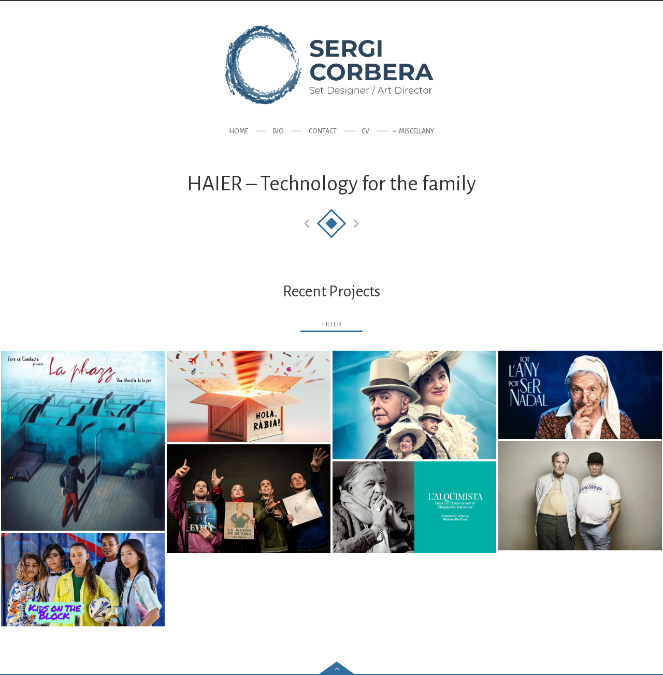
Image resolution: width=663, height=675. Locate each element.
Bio (278, 131)
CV (365, 131)
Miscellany (416, 131)
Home (238, 131)
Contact (323, 131)
